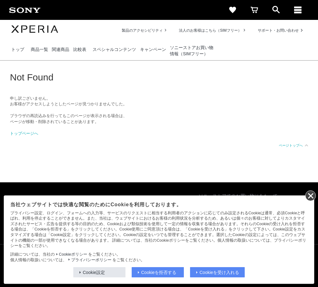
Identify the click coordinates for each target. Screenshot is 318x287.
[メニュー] (298, 10)
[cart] (254, 10)
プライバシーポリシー (91, 260)
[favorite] (232, 10)
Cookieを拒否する (159, 272)
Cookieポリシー (73, 254)
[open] (276, 10)
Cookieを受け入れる (219, 272)
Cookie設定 (94, 272)
